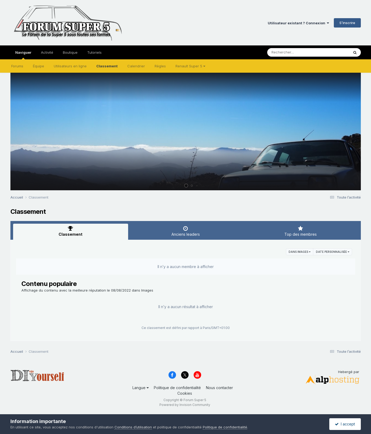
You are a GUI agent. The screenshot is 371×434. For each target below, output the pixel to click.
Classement (107, 66)
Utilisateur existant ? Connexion (298, 23)
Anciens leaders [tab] (185, 231)
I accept (345, 424)
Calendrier (136, 66)
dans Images (300, 251)
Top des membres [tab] (300, 231)
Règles (160, 66)
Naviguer (23, 54)
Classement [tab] (70, 231)
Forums (17, 66)
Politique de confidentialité (177, 387)
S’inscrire (347, 23)
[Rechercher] (292, 52)
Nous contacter (219, 387)
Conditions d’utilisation (133, 427)
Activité (47, 52)
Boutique (70, 52)
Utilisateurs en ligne (70, 66)
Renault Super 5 (190, 66)
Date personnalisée (332, 251)
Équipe (38, 66)
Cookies (184, 393)
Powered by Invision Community (184, 405)
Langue (140, 387)
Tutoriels (94, 52)
